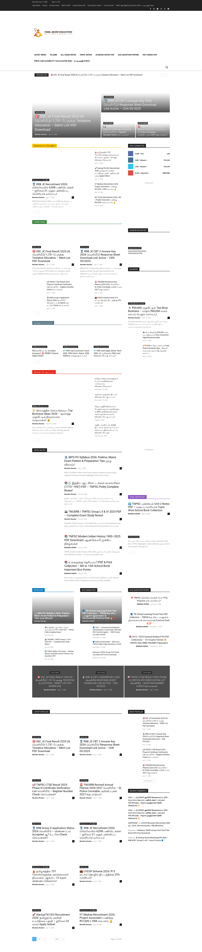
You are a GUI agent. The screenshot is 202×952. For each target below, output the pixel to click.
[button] (167, 67)
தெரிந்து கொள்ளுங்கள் (40, 347)
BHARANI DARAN (70, 547)
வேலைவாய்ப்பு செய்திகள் (41, 180)
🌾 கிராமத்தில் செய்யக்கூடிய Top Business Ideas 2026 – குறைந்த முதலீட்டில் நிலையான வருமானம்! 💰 (52, 415)
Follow (167, 160)
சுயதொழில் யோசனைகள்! (136, 303)
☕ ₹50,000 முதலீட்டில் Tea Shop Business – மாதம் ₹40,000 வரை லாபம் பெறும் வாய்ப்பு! (148, 311)
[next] (165, 75)
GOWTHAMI (132, 823)
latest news (40, 112)
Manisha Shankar (38, 197)
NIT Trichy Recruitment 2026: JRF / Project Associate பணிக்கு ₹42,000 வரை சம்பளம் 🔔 (108, 199)
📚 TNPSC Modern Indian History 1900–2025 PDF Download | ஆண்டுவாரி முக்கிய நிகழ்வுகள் (92, 540)
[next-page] (38, 212)
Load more (149, 781)
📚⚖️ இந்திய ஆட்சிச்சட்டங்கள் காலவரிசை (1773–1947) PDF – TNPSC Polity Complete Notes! (92, 486)
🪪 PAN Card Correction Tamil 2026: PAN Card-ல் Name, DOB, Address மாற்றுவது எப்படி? (76, 353)
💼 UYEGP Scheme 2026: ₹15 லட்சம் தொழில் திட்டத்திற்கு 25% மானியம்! (108, 300)
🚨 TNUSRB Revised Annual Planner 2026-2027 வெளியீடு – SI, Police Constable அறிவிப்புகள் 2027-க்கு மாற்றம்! (100, 789)
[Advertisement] (121, 32)
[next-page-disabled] (133, 259)
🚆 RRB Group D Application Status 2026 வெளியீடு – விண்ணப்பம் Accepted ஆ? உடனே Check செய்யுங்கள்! (53, 832)
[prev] (161, 75)
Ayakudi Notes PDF (135, 248)
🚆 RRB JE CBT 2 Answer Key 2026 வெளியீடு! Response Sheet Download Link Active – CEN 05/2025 (100, 256)
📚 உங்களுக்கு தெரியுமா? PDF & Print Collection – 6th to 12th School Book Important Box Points (88, 566)
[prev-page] (33, 212)
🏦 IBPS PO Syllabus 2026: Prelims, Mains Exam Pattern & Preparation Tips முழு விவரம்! (90, 461)
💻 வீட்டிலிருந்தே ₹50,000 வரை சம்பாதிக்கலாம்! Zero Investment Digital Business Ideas (156, 335)
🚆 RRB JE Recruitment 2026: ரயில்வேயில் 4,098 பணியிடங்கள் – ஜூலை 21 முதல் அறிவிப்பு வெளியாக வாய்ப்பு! (53, 189)
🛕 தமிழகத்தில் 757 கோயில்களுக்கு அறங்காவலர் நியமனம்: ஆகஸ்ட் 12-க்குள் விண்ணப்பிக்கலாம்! (50, 876)
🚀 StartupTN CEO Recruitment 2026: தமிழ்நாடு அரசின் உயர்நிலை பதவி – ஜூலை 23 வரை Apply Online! (51, 919)
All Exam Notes (134, 537)
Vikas (130, 797)
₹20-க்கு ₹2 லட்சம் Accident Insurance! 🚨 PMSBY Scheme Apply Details (45, 353)
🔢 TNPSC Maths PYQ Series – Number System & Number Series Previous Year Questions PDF (59, 653)
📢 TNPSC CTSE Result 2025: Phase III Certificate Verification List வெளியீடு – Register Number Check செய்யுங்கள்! (52, 789)
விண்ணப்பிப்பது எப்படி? (40, 406)
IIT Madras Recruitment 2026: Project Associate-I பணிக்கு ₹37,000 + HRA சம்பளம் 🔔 (106, 186)
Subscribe (166, 173)
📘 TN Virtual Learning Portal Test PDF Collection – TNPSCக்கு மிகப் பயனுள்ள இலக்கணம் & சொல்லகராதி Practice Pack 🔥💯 (99, 614)
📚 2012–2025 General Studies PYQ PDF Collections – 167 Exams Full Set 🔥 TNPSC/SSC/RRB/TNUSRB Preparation (149, 639)
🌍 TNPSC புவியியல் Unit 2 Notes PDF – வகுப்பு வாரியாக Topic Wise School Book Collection (148, 507)
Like (168, 154)
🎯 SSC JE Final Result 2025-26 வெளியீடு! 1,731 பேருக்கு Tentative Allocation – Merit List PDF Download (96, 75)
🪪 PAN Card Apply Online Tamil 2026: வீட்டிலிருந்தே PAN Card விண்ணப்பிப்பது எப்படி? (107, 353)
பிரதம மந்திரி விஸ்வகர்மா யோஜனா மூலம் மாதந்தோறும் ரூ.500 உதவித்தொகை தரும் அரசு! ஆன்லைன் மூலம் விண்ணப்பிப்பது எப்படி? (107, 412)
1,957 (57, 939)
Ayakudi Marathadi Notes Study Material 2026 (137, 252)
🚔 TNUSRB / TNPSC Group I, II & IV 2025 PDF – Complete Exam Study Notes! (58, 641)
